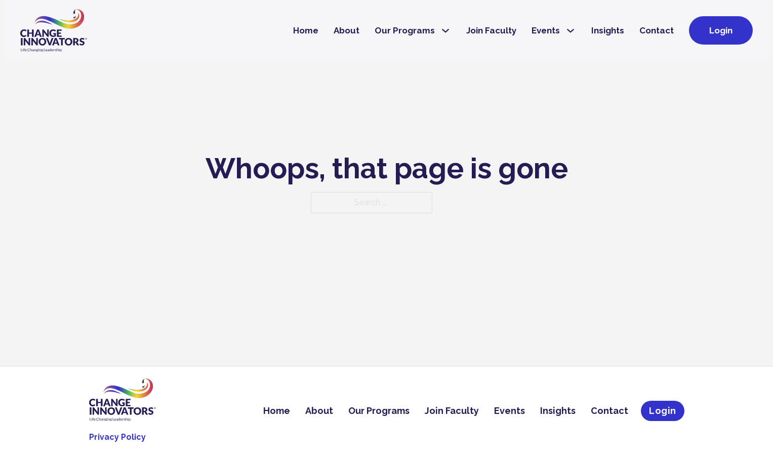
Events (546, 30)
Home (305, 30)
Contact (656, 30)
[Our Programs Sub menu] (445, 30)
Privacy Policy (117, 437)
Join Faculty (491, 30)
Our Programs (405, 30)
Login (721, 30)
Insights (607, 30)
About (346, 30)
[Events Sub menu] (570, 30)
